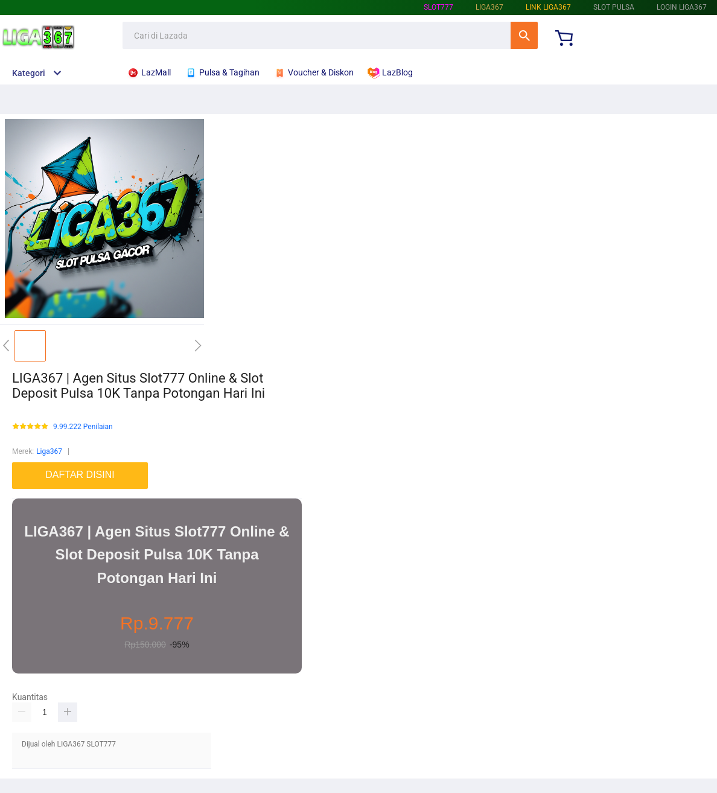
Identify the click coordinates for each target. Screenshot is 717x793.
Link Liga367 (548, 7)
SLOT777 (438, 7)
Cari (524, 35)
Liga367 (49, 451)
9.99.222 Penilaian (83, 427)
